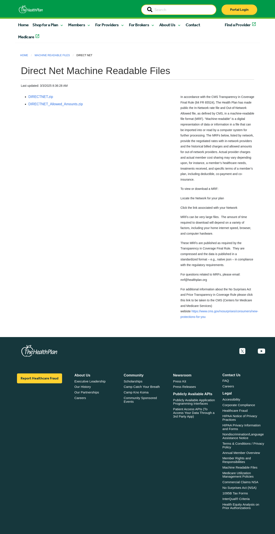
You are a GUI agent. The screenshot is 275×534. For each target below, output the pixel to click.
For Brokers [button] (139, 24)
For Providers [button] (107, 24)
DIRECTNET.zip (40, 97)
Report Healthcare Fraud (39, 378)
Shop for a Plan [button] (45, 24)
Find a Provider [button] (238, 24)
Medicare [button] (26, 36)
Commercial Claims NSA (240, 482)
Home (23, 24)
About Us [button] (167, 24)
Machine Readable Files (52, 55)
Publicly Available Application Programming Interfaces (194, 402)
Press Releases (184, 387)
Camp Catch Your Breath (142, 387)
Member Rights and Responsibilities (236, 460)
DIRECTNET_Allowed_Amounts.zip (55, 104)
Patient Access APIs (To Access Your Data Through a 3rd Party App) (194, 412)
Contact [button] (193, 24)
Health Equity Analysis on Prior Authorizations (240, 506)
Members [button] (76, 24)
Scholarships (133, 381)
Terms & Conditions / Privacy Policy (243, 445)
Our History (82, 387)
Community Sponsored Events (140, 399)
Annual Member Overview (241, 453)
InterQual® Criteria (236, 499)
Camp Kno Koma (136, 392)
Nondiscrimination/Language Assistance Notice (243, 436)
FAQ (225, 380)
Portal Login (239, 10)
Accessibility (231, 399)
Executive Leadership (89, 381)
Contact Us (231, 375)
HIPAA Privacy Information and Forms (241, 427)
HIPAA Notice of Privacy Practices (239, 417)
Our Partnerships (86, 392)
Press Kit (179, 381)
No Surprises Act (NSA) (239, 487)
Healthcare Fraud (235, 410)
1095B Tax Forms (235, 493)
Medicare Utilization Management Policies (238, 474)
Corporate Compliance (238, 405)
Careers (80, 398)
